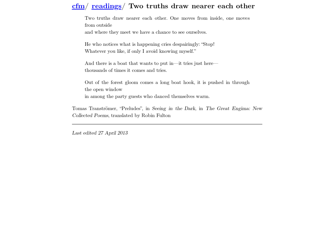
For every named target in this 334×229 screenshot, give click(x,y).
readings (106, 6)
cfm (78, 6)
